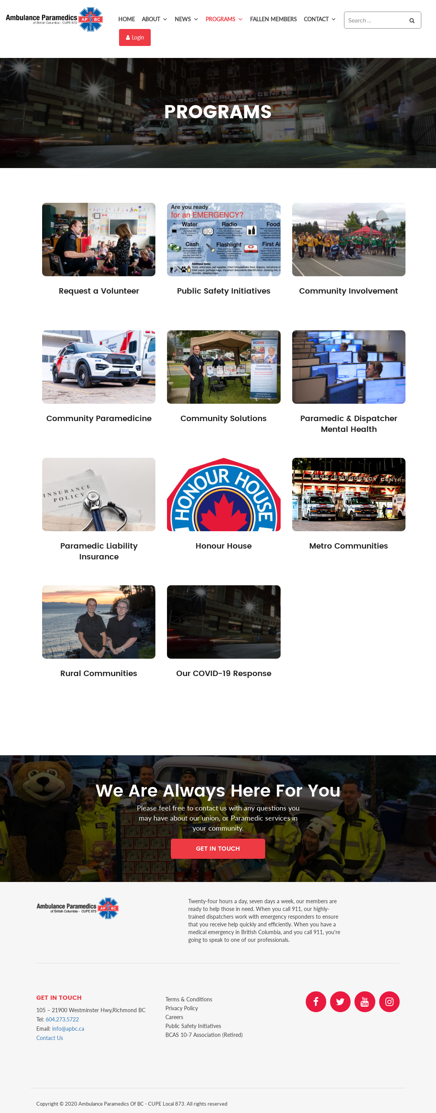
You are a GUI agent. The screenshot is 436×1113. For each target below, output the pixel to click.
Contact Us (49, 1037)
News (187, 19)
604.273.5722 (62, 1018)
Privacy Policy (181, 1007)
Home (126, 19)
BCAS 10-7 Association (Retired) (204, 1034)
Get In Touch (218, 848)
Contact (320, 19)
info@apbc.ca (68, 1028)
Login (135, 37)
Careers (174, 1016)
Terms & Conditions (188, 999)
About (155, 19)
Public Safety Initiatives (193, 1025)
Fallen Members (273, 19)
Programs (224, 19)
